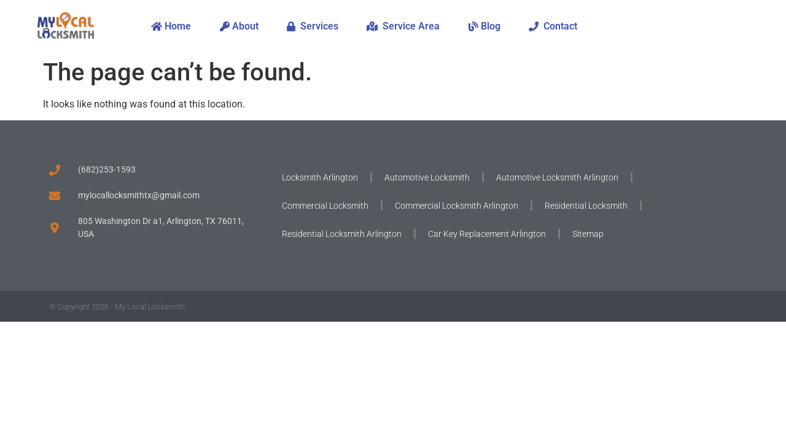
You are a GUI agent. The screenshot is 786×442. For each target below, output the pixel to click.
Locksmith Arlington (320, 177)
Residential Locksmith (586, 206)
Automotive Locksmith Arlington (557, 177)
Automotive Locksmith (427, 177)
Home (171, 26)
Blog (484, 26)
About (239, 26)
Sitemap (588, 234)
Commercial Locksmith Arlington (456, 206)
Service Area (403, 26)
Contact (553, 26)
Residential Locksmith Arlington (342, 234)
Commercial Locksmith (325, 206)
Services (312, 26)
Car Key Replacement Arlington (487, 234)
